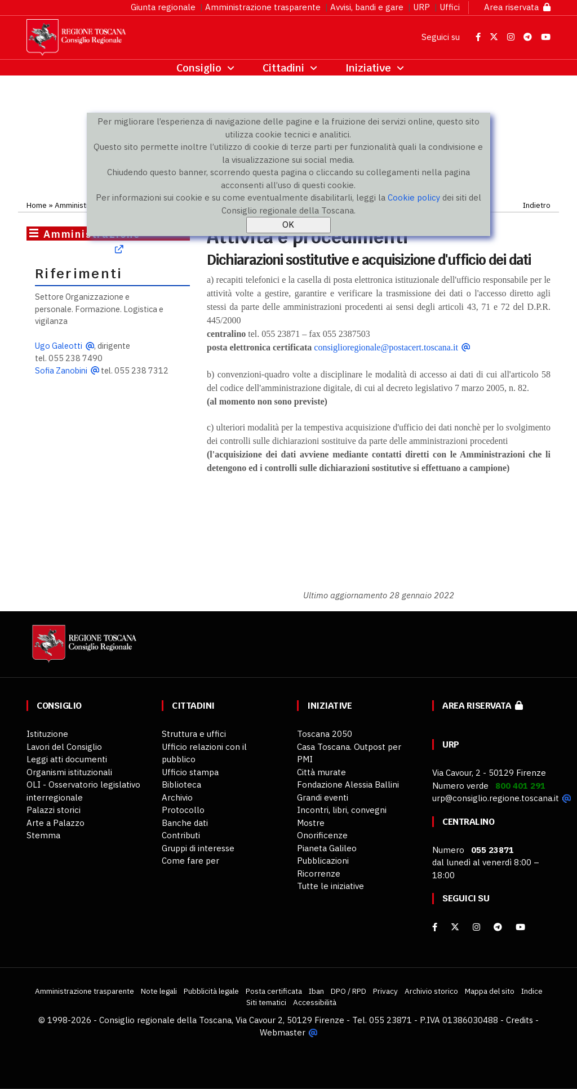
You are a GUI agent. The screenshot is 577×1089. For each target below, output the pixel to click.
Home (36, 205)
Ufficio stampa (190, 772)
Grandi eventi (322, 797)
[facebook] (434, 927)
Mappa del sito (489, 991)
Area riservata (517, 7)
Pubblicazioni (323, 860)
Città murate (321, 772)
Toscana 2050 (324, 733)
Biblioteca (181, 784)
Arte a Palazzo (55, 822)
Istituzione (47, 733)
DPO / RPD (348, 991)
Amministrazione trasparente (263, 7)
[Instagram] (476, 927)
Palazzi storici (53, 809)
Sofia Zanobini (61, 370)
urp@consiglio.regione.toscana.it (495, 798)
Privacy (385, 991)
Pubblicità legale (211, 991)
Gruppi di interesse (198, 848)
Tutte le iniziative (330, 886)
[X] (455, 927)
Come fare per (190, 860)
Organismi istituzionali (69, 772)
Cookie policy (414, 197)
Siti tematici (266, 1002)
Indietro (537, 205)
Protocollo (183, 809)
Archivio (177, 797)
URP (421, 7)
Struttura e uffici (194, 733)
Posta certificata (274, 991)
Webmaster (282, 1032)
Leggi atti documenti (66, 759)
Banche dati (185, 822)
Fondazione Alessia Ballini (348, 784)
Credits (519, 1020)
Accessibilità (314, 1002)
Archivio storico (431, 991)
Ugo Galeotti (58, 345)
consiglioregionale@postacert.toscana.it (386, 347)
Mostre (311, 822)
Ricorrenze (318, 873)
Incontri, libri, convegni (342, 809)
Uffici (450, 7)
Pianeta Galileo (327, 848)
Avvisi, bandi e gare (366, 7)
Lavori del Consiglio (64, 746)
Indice (532, 991)
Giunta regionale (163, 7)
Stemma (43, 835)
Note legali (159, 991)
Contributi (181, 835)
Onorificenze (322, 835)
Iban (316, 991)
